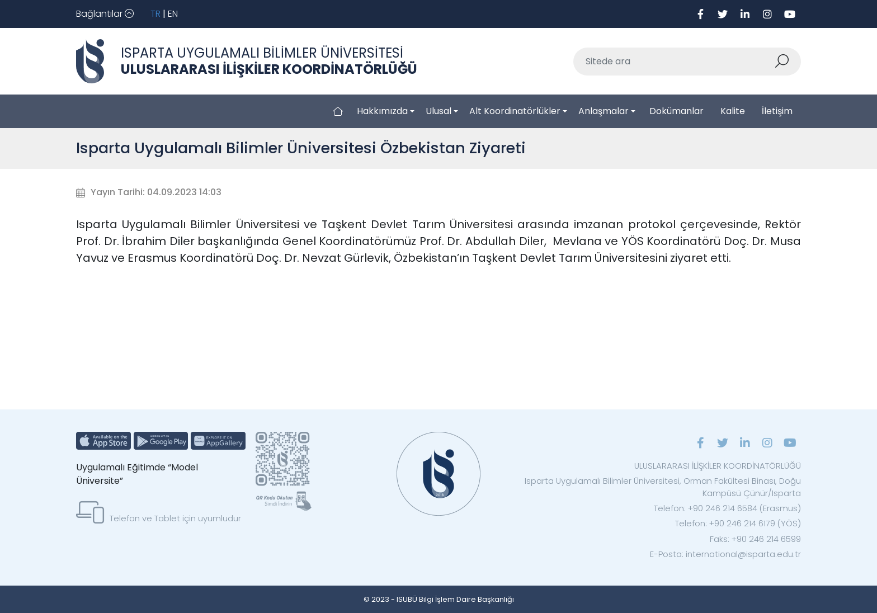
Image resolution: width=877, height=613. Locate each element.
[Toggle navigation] (105, 14)
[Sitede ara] (674, 62)
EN (173, 13)
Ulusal (438, 111)
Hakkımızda (382, 111)
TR (155, 13)
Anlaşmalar (603, 111)
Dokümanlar (676, 111)
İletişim (777, 111)
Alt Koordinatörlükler (514, 111)
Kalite (732, 111)
